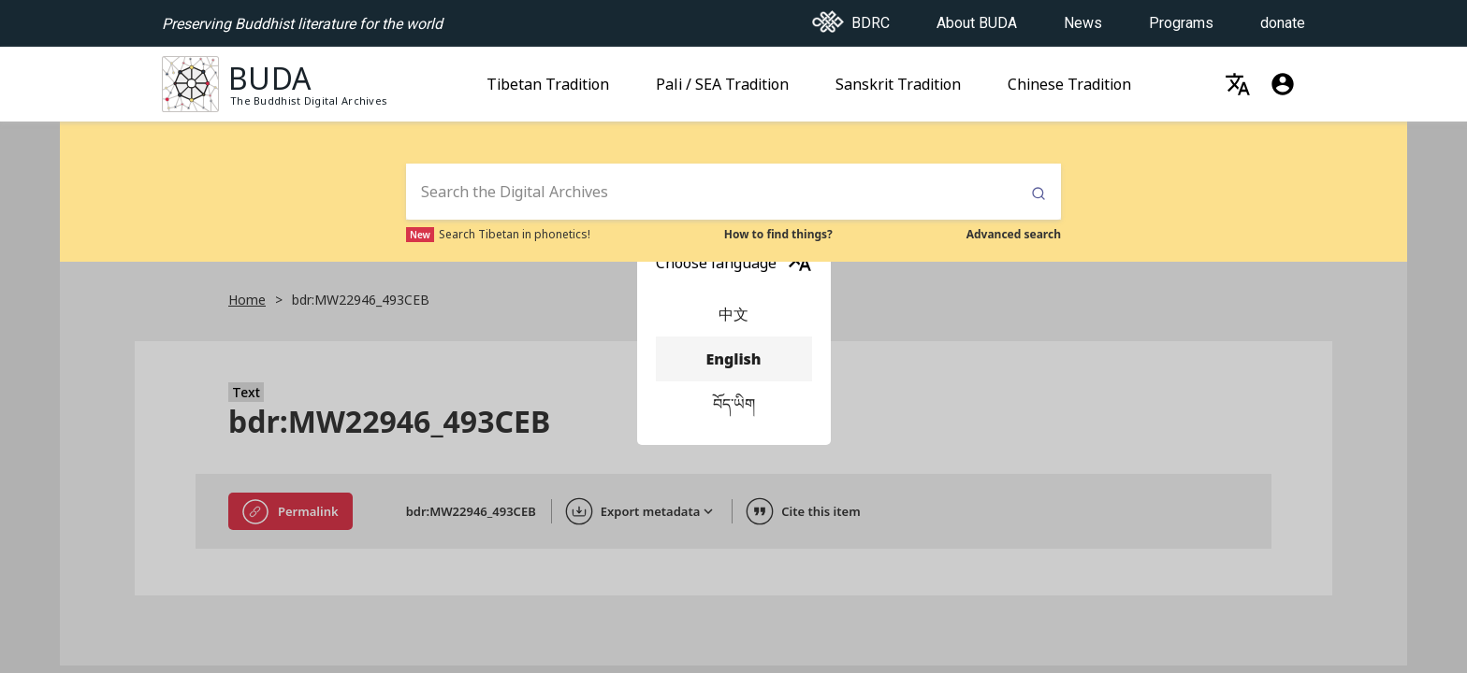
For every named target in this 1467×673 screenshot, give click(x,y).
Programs (1181, 17)
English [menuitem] (734, 358)
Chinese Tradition (1069, 79)
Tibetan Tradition (548, 79)
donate (1282, 17)
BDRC (851, 18)
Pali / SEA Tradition (722, 79)
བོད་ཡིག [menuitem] (734, 403)
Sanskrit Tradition (898, 79)
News (1083, 17)
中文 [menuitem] (734, 314)
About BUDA (977, 17)
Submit (1038, 194)
